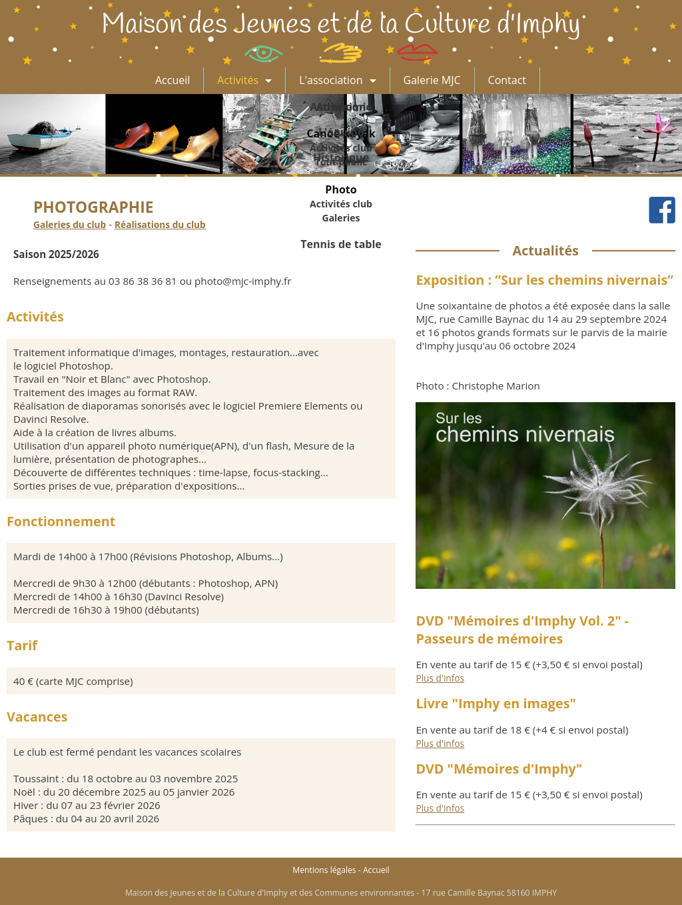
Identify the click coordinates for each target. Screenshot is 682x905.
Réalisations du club (160, 224)
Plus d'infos (440, 678)
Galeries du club (69, 224)
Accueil (376, 870)
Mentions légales (324, 870)
